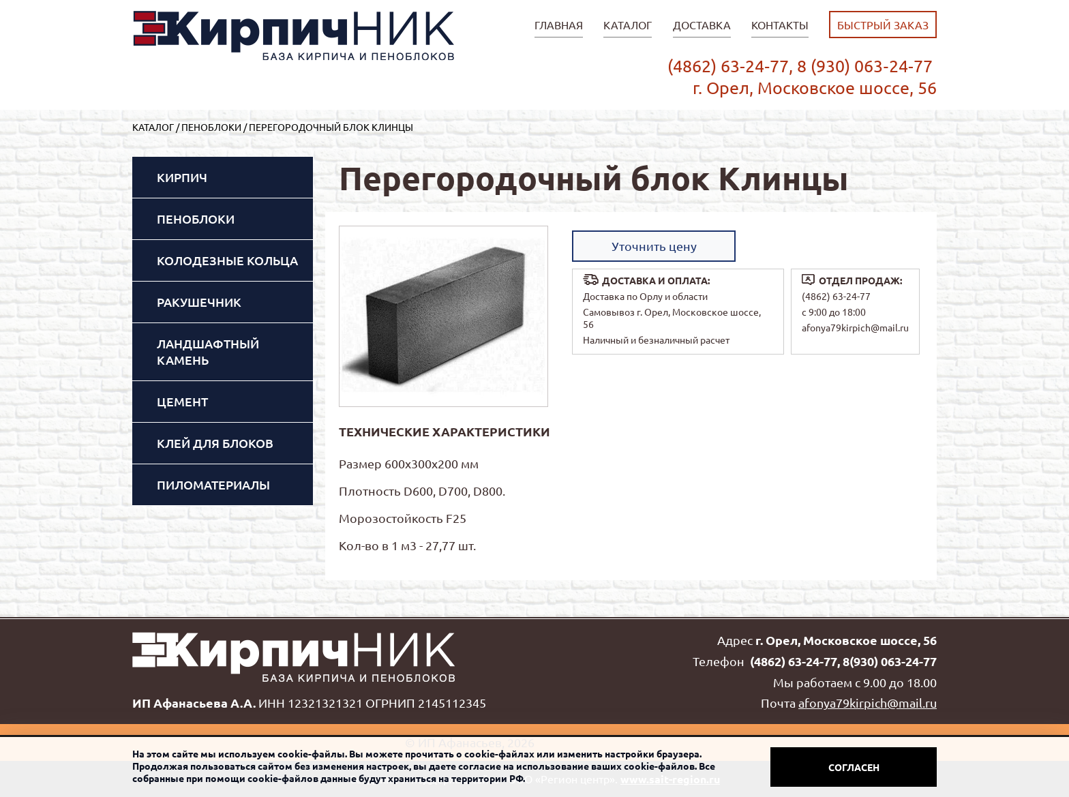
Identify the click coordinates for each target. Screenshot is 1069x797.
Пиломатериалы (213, 484)
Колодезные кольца (227, 260)
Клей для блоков (215, 443)
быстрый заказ (883, 24)
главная (558, 24)
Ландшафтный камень (208, 351)
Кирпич (182, 177)
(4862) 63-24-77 (836, 296)
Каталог (627, 24)
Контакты (780, 24)
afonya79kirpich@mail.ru (855, 327)
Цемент (182, 401)
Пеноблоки (211, 127)
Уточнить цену (654, 246)
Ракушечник (199, 302)
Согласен (853, 767)
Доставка (702, 24)
